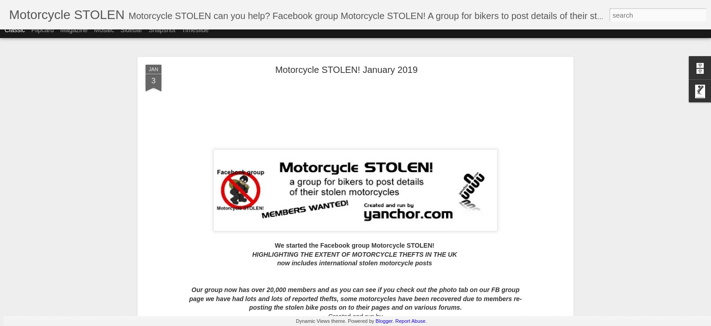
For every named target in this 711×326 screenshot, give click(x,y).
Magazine (74, 37)
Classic (15, 37)
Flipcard (42, 37)
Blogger (383, 321)
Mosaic (104, 37)
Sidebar (131, 37)
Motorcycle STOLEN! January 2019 (346, 70)
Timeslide (195, 37)
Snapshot (162, 37)
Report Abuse (410, 321)
